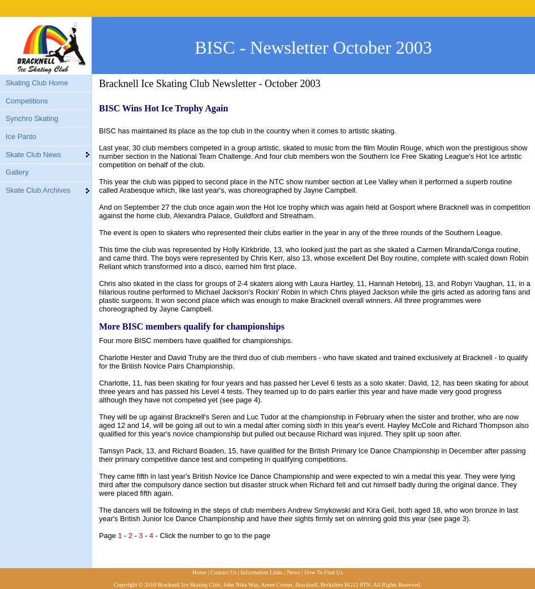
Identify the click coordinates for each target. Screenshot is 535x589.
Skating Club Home (37, 83)
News (293, 572)
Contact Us (223, 572)
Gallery (17, 172)
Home (199, 572)
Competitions (27, 101)
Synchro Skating (32, 118)
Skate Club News (33, 154)
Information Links (261, 572)
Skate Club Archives (38, 190)
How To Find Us (323, 572)
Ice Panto (21, 136)
